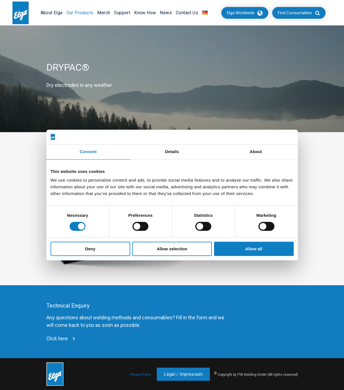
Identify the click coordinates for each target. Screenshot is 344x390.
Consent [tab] (88, 151)
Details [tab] (172, 151)
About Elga (52, 12)
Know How (145, 12)
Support (122, 12)
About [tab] (256, 151)
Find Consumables (295, 12)
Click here (57, 338)
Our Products (80, 12)
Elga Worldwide (241, 12)
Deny (90, 248)
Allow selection (172, 248)
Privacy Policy (140, 375)
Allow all (253, 248)
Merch (103, 12)
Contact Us (187, 12)
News (166, 12)
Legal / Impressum (183, 374)
